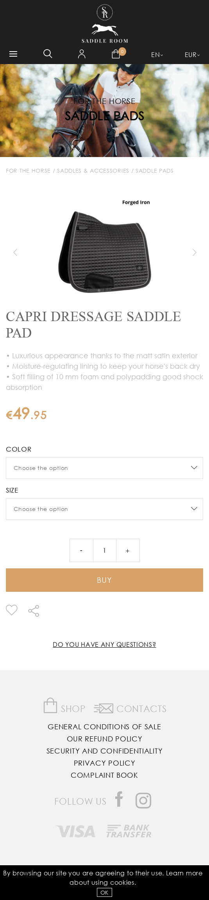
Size (12, 490)
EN (155, 54)
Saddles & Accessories (93, 170)
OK (104, 892)
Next (194, 252)
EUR (191, 54)
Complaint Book (104, 775)
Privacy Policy (105, 763)
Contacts (130, 707)
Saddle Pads (105, 115)
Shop (64, 706)
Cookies (122, 882)
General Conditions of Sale (104, 726)
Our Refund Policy (105, 738)
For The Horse (28, 170)
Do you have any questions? (104, 644)
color (19, 449)
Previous (15, 252)
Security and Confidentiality (104, 750)
